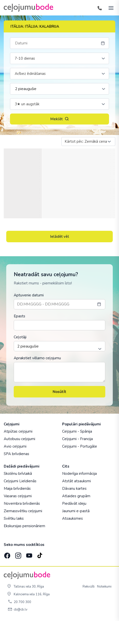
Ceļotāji (20, 337)
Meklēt (59, 119)
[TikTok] (40, 554)
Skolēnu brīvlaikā (18, 473)
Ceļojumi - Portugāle (79, 446)
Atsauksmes (72, 518)
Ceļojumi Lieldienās (20, 481)
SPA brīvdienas (16, 453)
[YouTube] (29, 554)
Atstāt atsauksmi (76, 481)
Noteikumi (104, 586)
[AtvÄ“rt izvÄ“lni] (110, 8)
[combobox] (59, 58)
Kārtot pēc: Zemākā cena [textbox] (86, 141)
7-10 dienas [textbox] (25, 58)
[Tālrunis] (99, 7)
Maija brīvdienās (17, 488)
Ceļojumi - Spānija (77, 431)
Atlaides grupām (76, 496)
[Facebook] (7, 554)
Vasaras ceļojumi (18, 496)
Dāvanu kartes (74, 488)
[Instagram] (18, 554)
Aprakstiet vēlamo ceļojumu (37, 358)
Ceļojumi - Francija (77, 438)
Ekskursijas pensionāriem (24, 525)
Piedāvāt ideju (74, 503)
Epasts (19, 316)
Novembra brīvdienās (22, 503)
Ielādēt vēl (59, 236)
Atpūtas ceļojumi (18, 431)
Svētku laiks (14, 518)
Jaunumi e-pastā (76, 510)
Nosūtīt (59, 391)
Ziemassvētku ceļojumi (23, 510)
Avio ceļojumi (15, 446)
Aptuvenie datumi (29, 295)
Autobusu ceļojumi (19, 438)
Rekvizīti (89, 586)
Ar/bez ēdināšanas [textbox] (30, 73)
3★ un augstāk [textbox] (27, 104)
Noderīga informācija (79, 473)
